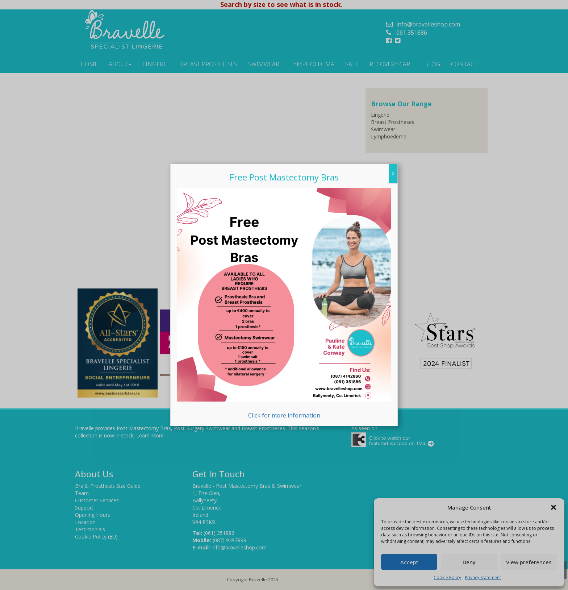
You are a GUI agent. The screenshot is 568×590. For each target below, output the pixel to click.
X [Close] (393, 173)
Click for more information (283, 303)
